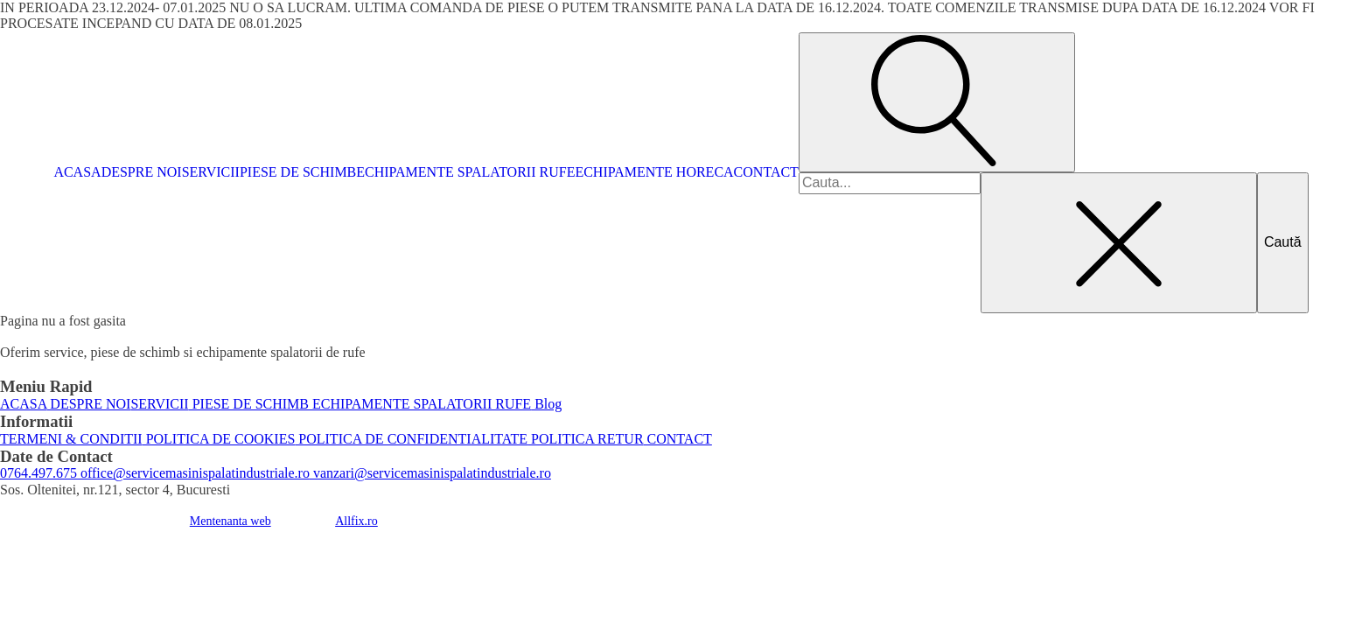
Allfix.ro (356, 521)
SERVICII (211, 171)
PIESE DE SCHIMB (298, 171)
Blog (546, 403)
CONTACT (766, 171)
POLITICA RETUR (585, 438)
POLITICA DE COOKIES (219, 438)
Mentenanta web (230, 521)
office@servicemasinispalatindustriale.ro (193, 473)
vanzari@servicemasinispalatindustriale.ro (430, 473)
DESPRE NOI (141, 171)
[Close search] (1119, 242)
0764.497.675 (38, 473)
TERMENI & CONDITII (71, 438)
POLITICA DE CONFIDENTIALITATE (411, 438)
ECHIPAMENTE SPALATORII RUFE (465, 171)
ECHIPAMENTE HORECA (654, 171)
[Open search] (937, 102)
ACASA (77, 171)
